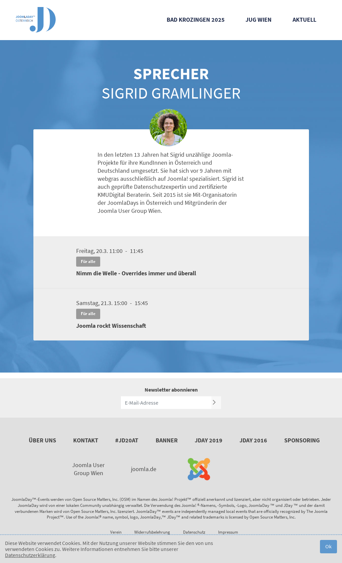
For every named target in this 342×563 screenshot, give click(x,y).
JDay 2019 (208, 440)
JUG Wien (258, 19)
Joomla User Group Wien (88, 469)
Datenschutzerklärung (30, 555)
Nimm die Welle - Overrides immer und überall (136, 273)
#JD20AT (126, 440)
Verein (116, 532)
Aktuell (304, 19)
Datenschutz (194, 532)
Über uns (42, 440)
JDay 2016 (253, 440)
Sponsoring (302, 440)
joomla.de (143, 469)
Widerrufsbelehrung (152, 532)
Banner (167, 440)
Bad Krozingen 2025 (196, 19)
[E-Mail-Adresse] (166, 402)
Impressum (228, 532)
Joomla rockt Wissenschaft (111, 325)
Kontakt (85, 440)
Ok (328, 546)
